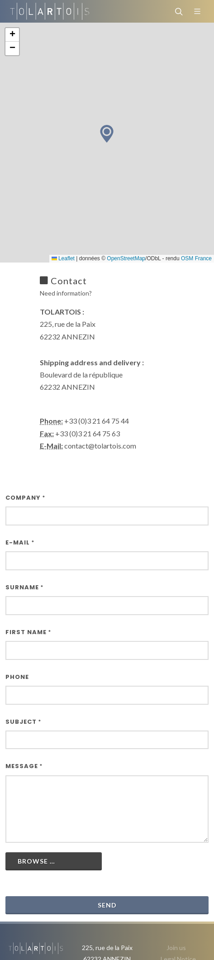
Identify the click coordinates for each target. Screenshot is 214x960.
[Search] (177, 11)
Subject (23, 721)
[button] (107, 134)
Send (107, 905)
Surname (24, 587)
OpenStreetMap (126, 258)
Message (24, 766)
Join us (176, 947)
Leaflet (63, 258)
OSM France (196, 258)
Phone (17, 677)
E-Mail (19, 542)
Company (25, 497)
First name (28, 632)
